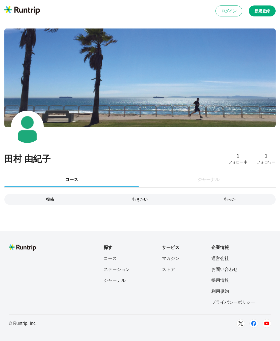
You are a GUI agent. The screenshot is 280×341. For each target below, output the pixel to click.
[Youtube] (266, 323)
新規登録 (262, 11)
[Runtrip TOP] (22, 10)
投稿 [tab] (50, 199)
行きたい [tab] (140, 199)
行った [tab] (230, 199)
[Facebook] (253, 323)
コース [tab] (71, 179)
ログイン (229, 11)
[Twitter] (240, 323)
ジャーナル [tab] (208, 179)
